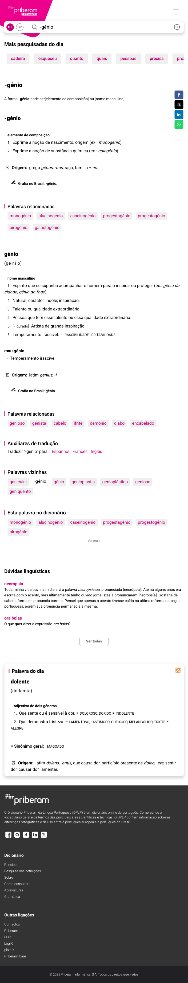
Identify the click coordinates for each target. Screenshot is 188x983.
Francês (80, 451)
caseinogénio (82, 215)
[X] (44, 837)
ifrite (78, 423)
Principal (10, 865)
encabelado (143, 423)
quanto (76, 58)
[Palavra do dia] (178, 670)
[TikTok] (26, 837)
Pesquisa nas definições (22, 871)
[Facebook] (8, 837)
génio (59, 481)
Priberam (11, 931)
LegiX (8, 944)
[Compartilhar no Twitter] (178, 104)
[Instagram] (17, 837)
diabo (119, 423)
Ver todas (94, 641)
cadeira (18, 58)
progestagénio (116, 215)
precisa (156, 58)
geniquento (20, 491)
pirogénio (18, 227)
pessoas (128, 58)
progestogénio (151, 215)
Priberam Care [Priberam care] (15, 957)
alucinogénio (50, 215)
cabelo (60, 423)
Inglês (96, 451)
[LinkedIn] (35, 837)
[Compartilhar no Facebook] (178, 95)
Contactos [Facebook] (12, 925)
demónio (98, 423)
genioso (17, 423)
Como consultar (16, 884)
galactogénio (47, 227)
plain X (9, 950)
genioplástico (115, 481)
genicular (18, 481)
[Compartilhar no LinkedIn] (178, 114)
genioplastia (83, 481)
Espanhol (60, 451)
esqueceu (47, 58)
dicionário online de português (115, 813)
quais (102, 58)
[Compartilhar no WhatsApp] (178, 124)
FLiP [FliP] (7, 937)
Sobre (8, 878)
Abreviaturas (13, 890)
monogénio (20, 215)
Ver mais (94, 541)
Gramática (12, 897)
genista (39, 423)
